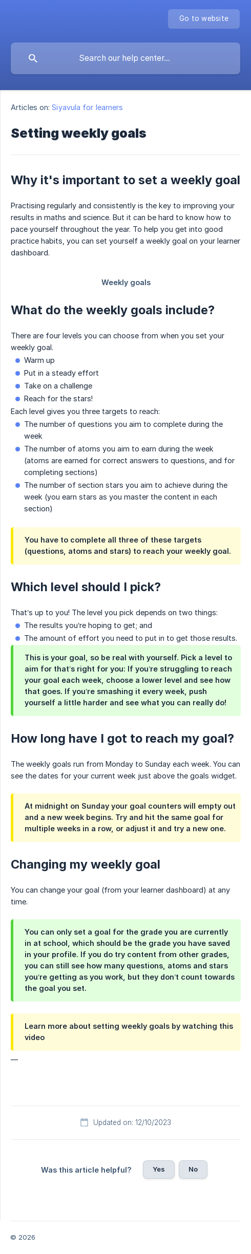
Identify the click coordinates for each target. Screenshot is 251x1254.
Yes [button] (159, 1169)
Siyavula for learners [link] (87, 107)
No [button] (193, 1169)
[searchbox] (125, 58)
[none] (204, 19)
